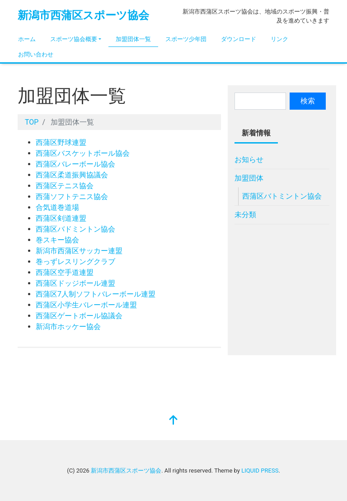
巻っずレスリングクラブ (75, 261)
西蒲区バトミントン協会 (282, 196)
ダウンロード (238, 39)
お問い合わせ (35, 54)
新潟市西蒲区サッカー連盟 (79, 250)
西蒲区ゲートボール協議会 (79, 315)
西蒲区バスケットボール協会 (83, 153)
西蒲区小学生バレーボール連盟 (86, 305)
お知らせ (248, 159)
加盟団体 (248, 178)
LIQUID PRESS (259, 470)
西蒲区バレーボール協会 (75, 164)
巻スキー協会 (57, 240)
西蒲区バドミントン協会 (75, 229)
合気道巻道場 (57, 207)
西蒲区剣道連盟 (61, 218)
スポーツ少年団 (185, 39)
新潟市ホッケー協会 (68, 326)
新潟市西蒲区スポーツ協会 (83, 15)
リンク (279, 39)
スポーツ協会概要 (73, 39)
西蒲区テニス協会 (65, 185)
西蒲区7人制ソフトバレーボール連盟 (95, 294)
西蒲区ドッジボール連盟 (75, 283)
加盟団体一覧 (133, 39)
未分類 (245, 214)
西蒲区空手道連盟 (65, 272)
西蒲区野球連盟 (61, 142)
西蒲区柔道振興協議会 (72, 175)
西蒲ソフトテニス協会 (72, 196)
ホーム (27, 39)
